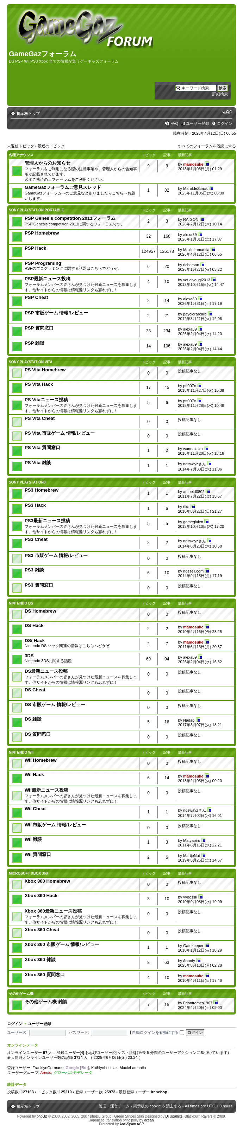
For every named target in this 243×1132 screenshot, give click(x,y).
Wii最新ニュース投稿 (46, 790)
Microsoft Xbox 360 (28, 873)
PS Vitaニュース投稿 (46, 399)
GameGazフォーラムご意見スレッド (63, 187)
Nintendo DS (21, 603)
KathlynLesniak (104, 1068)
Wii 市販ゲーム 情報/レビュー (55, 824)
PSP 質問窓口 (39, 328)
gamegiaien (193, 522)
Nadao (188, 720)
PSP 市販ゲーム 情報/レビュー (56, 312)
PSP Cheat (36, 297)
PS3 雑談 (34, 570)
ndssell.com (193, 571)
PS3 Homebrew (41, 490)
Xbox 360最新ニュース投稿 (53, 911)
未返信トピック (20, 146)
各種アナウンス (21, 155)
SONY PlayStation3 (27, 482)
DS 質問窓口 (38, 734)
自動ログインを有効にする (158, 1032)
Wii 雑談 (33, 839)
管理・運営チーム (114, 1106)
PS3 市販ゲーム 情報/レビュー (56, 555)
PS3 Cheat (36, 539)
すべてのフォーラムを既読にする (207, 146)
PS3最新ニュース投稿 (47, 520)
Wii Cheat (35, 808)
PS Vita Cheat (40, 418)
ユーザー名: (17, 1032)
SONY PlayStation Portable (36, 210)
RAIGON (190, 219)
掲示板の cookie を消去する (157, 1106)
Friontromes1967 (197, 1003)
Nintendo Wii (21, 752)
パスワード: (79, 1032)
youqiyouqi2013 (196, 280)
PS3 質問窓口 (39, 585)
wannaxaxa (193, 449)
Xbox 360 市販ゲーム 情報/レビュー (62, 944)
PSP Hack (35, 248)
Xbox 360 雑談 (40, 959)
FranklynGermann (47, 1068)
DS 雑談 (33, 719)
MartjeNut (191, 855)
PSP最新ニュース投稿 (47, 278)
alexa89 (190, 234)
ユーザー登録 (197, 123)
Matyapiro (191, 840)
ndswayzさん (194, 464)
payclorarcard (195, 314)
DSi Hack (35, 640)
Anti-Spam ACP (131, 1124)
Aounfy (189, 961)
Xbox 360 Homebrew (47, 881)
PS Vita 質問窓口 (42, 447)
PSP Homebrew (42, 233)
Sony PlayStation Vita (30, 362)
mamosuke (193, 164)
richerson (191, 265)
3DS (29, 655)
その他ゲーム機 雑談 (46, 1001)
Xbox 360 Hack (41, 895)
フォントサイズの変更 (227, 112)
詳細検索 (220, 94)
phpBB (42, 1116)
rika (186, 507)
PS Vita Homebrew (45, 369)
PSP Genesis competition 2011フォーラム (70, 218)
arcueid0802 (194, 492)
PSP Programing (43, 263)
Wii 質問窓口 (38, 854)
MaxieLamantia (196, 250)
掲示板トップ (28, 113)
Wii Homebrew (41, 760)
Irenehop (159, 1092)
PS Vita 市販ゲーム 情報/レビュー (60, 433)
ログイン (224, 123)
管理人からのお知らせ (47, 163)
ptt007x (189, 386)
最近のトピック (51, 146)
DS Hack (34, 625)
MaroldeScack (195, 188)
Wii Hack (34, 774)
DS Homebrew (40, 611)
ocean (149, 1120)
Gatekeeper (193, 946)
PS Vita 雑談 (38, 462)
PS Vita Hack (39, 384)
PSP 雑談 (34, 343)
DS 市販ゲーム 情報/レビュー (55, 704)
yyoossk (190, 897)
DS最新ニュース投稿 (46, 671)
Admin (45, 1072)
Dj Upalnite (173, 1116)
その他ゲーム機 (21, 994)
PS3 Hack (35, 505)
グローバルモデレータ (72, 1072)
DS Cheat (35, 689)
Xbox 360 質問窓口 (45, 974)
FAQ (174, 123)
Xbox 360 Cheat (42, 929)
